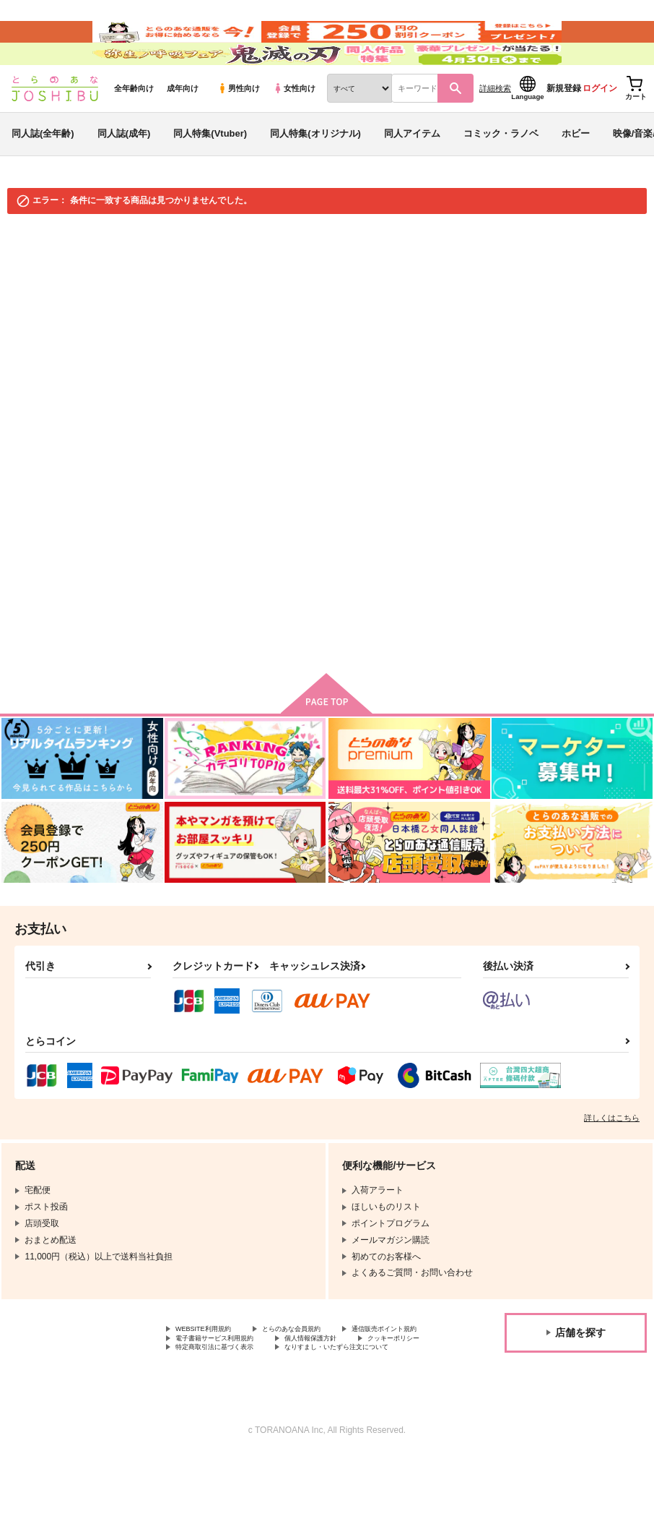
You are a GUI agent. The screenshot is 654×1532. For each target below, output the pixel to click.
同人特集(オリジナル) (315, 176)
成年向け (183, 131)
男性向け (238, 131)
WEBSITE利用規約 (212, 1373)
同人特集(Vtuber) (210, 176)
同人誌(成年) (124, 176)
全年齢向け (134, 131)
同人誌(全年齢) (43, 176)
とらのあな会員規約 (319, 1373)
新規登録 (563, 131)
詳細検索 (495, 131)
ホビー (576, 176)
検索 (437, 534)
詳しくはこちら (612, 1160)
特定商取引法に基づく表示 (227, 1410)
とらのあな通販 (37, 276)
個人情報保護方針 (210, 1397)
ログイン (600, 131)
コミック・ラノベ (501, 176)
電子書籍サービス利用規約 (345, 1385)
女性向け (294, 131)
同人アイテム (412, 176)
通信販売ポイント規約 (218, 1385)
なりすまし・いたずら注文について (244, 1421)
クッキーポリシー (310, 1397)
